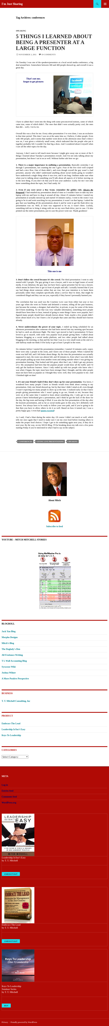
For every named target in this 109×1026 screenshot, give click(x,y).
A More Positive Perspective (15, 678)
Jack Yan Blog (8, 631)
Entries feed (7, 791)
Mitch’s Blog (8, 643)
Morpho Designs (10, 637)
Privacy (5, 1022)
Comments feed (9, 797)
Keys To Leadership (11, 735)
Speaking (21, 31)
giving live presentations (50, 441)
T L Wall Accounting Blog (14, 661)
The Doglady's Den (11, 649)
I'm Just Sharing (12, 4)
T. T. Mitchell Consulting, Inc (16, 701)
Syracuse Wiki (9, 667)
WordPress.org (9, 802)
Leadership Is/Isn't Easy (13, 729)
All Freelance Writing (12, 655)
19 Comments (49, 54)
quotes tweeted (47, 410)
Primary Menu (105, 4)
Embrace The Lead (11, 723)
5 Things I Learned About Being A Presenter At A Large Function (54, 42)
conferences (25, 441)
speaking (73, 441)
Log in (5, 785)
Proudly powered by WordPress (24, 1022)
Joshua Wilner (9, 672)
